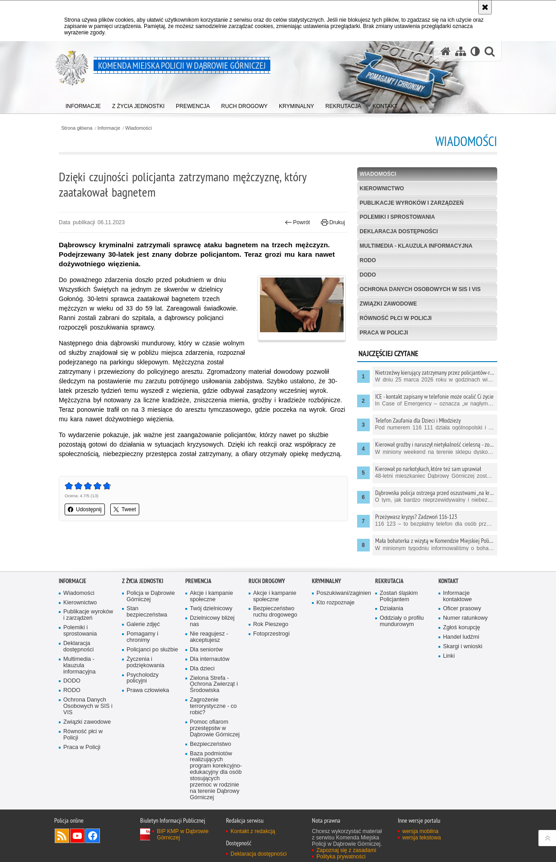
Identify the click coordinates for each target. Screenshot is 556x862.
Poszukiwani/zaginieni (342, 593)
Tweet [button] (124, 509)
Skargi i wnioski (462, 647)
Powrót (297, 222)
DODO (368, 275)
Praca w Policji (384, 333)
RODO (368, 260)
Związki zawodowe (388, 304)
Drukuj (333, 222)
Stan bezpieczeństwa (147, 612)
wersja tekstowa (421, 837)
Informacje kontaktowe (457, 596)
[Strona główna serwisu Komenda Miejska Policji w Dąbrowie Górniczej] (446, 51)
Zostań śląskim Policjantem (399, 596)
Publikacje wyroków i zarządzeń (412, 203)
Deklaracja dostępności (399, 231)
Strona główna (76, 128)
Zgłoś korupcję (461, 628)
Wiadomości (138, 128)
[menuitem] (83, 104)
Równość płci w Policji (396, 318)
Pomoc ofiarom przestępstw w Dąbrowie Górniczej (215, 728)
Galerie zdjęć (143, 624)
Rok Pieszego (270, 624)
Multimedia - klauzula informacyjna (416, 246)
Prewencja (198, 581)
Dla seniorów (206, 650)
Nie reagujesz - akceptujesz (209, 637)
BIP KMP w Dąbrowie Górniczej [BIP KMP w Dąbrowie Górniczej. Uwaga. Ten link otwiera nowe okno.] (182, 834)
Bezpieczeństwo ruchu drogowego (275, 612)
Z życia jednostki (142, 581)
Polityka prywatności (341, 856)
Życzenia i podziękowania (146, 662)
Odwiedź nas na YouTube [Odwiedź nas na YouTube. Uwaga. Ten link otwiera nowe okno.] (77, 836)
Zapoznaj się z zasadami (346, 850)
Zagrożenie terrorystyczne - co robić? (213, 706)
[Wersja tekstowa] (475, 51)
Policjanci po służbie (152, 650)
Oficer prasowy (462, 609)
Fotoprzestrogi (271, 634)
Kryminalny (326, 581)
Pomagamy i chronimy (142, 637)
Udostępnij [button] (85, 509)
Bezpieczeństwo (210, 744)
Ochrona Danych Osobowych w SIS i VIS (420, 289)
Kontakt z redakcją (253, 831)
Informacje (109, 128)
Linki (449, 656)
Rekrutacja (389, 581)
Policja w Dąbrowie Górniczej (151, 596)
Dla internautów (210, 659)
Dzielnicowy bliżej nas (212, 621)
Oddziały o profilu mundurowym (402, 621)
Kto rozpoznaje (335, 603)
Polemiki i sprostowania (397, 217)
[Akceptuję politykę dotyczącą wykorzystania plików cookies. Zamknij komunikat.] (485, 7)
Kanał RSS (62, 836)
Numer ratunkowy (465, 618)
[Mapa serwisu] (460, 51)
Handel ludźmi (461, 637)
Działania (391, 609)
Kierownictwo (382, 188)
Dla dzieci (202, 669)
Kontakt (448, 581)
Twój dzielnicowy (211, 609)
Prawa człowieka (148, 690)
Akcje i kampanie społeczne (211, 596)
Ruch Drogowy (267, 581)
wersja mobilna (420, 831)
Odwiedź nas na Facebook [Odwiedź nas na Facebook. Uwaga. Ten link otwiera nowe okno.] (92, 836)
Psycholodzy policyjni (143, 678)
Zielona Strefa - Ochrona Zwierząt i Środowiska (214, 684)
